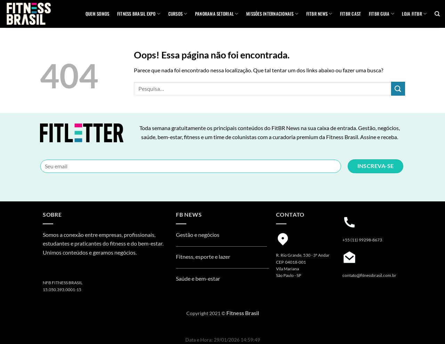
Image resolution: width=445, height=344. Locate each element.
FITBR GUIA (381, 13)
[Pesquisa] (437, 14)
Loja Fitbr (414, 13)
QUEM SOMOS (98, 13)
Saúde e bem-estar (198, 278)
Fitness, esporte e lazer (203, 256)
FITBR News (319, 13)
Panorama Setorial (216, 13)
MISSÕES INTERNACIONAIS (272, 13)
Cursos (177, 13)
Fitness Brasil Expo (138, 13)
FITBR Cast (350, 13)
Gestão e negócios (197, 234)
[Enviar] (398, 88)
